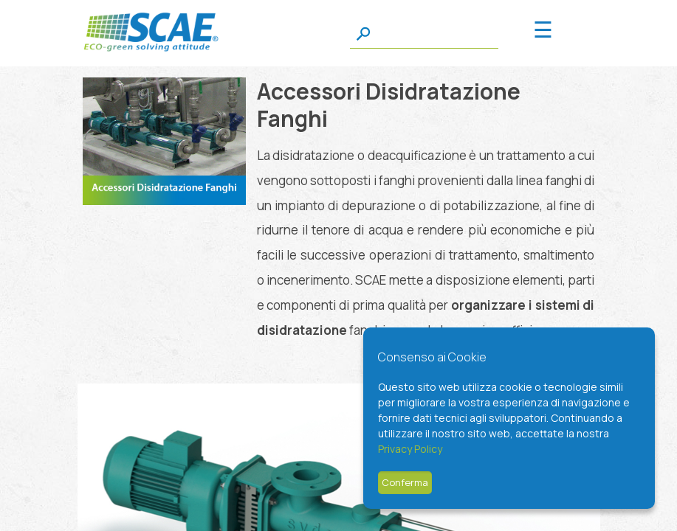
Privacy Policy (410, 449)
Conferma (405, 482)
